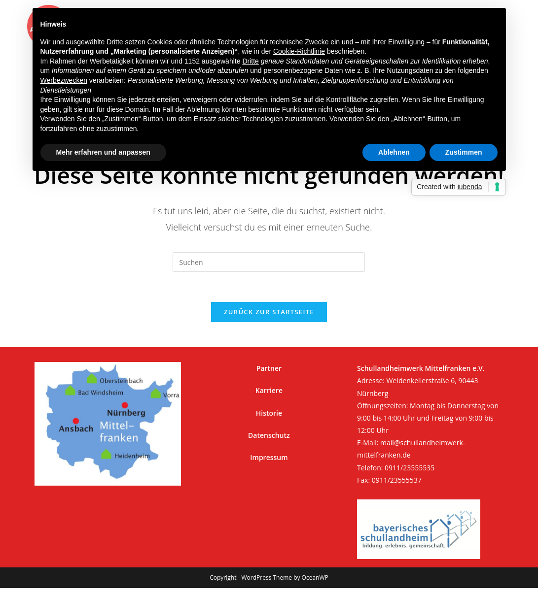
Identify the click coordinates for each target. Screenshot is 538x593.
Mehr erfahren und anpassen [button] (103, 152)
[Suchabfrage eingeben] (269, 262)
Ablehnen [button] (394, 152)
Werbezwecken (63, 80)
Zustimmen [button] (463, 152)
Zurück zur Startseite (269, 311)
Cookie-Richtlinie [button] (299, 51)
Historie (269, 413)
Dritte (250, 61)
